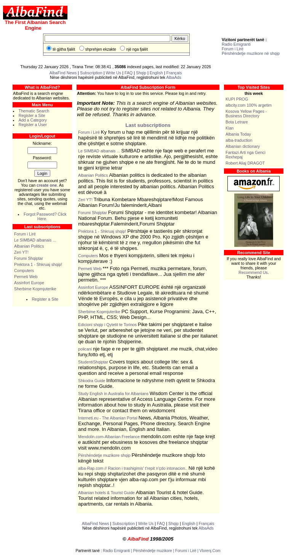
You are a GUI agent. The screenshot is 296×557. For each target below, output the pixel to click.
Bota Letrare (237, 122)
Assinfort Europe (29, 282)
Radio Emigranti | (118, 551)
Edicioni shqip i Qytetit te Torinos (107, 324)
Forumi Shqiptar (28, 258)
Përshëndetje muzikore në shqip (251, 53)
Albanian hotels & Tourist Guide (106, 492)
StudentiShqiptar (93, 362)
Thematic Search (34, 111)
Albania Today (238, 134)
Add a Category (33, 120)
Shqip (141, 72)
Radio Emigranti (236, 44)
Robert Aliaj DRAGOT (245, 163)
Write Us (113, 72)
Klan (230, 128)
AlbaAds (173, 77)
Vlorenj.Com (210, 551)
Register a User (33, 124)
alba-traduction (239, 140)
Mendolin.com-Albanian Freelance (109, 436)
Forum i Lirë (232, 48)
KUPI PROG (237, 99)
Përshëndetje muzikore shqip (104, 455)
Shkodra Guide (91, 380)
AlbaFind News (63, 72)
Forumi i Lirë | (187, 551)
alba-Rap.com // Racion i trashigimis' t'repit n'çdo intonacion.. (132, 468)
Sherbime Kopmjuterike (35, 289)
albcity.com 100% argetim (249, 105)
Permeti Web (25, 276)
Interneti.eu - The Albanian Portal (108, 418)
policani (85, 349)
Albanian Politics (29, 246)
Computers (24, 270)
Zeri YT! (21, 252)
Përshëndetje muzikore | (154, 551)
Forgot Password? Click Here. (45, 216)
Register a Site (32, 115)
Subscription (91, 72)
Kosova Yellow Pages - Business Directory (246, 113)
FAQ (129, 72)
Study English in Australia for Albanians (113, 393)
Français (174, 72)
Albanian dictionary (243, 146)
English (156, 72)
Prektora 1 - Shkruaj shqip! (38, 264)
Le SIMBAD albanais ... (35, 240)
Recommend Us (252, 272)
